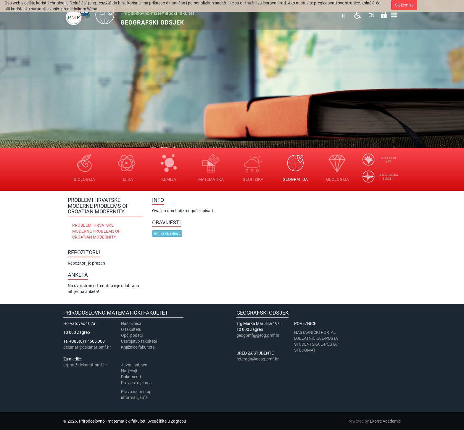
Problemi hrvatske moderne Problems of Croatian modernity (96, 231)
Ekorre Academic (385, 421)
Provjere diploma (136, 382)
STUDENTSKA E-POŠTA (315, 344)
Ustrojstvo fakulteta (139, 341)
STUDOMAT (304, 350)
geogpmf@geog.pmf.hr (258, 335)
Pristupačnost (357, 15)
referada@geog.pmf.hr (257, 359)
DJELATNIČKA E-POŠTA (316, 338)
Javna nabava (134, 365)
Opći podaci (132, 335)
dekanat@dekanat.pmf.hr (87, 347)
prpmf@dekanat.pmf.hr (85, 365)
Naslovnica (131, 323)
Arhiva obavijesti (167, 233)
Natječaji (129, 370)
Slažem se (404, 5)
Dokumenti (131, 376)
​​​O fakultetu (131, 329)
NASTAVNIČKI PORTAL (315, 332)
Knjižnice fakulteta (138, 347)
